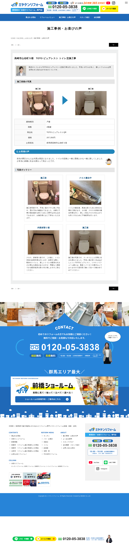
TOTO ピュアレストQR (56, 132)
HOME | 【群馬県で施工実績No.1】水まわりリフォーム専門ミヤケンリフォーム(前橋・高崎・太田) (43, 452)
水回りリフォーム (17, 490)
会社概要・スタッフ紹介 (71, 471)
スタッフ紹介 (85, 17)
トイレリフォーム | (52, 493)
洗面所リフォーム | (40, 493)
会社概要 (97, 17)
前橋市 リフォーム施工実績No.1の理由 (25, 471)
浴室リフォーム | (29, 493)
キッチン (47, 462)
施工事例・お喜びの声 (67, 17)
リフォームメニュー (47, 17)
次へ (19, 45)
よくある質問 (67, 465)
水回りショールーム (18, 465)
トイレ (46, 471)
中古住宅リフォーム (50, 480)
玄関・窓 (47, 477)
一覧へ (114, 45)
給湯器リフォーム (63, 493)
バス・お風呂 (48, 465)
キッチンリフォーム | (17, 493)
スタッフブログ (68, 468)
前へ (12, 45)
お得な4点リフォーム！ (19, 480)
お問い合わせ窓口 (69, 474)
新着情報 (14, 468)
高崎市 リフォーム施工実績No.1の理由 (25, 474)
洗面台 (46, 468)
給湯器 (46, 474)
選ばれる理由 (31, 17)
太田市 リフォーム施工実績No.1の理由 (25, 477)
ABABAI (82, 522)
